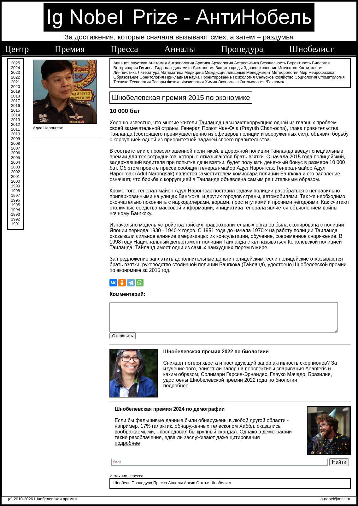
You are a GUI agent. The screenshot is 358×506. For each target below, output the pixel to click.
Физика (154, 81)
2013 (15, 119)
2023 (15, 71)
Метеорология (257, 71)
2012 (15, 123)
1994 (15, 209)
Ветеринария (122, 67)
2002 (15, 171)
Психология (214, 76)
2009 (15, 138)
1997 (15, 194)
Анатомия (154, 62)
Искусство (284, 67)
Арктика (199, 62)
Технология (121, 81)
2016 (15, 105)
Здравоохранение (257, 67)
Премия (70, 49)
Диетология (200, 67)
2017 (15, 100)
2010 (15, 133)
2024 (15, 67)
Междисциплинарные (197, 71)
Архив (186, 488)
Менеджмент (231, 71)
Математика (144, 71)
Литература (121, 71)
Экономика (209, 81)
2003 (15, 166)
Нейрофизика (293, 71)
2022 (15, 76)
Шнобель (118, 488)
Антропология (178, 62)
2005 (15, 157)
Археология (219, 62)
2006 (15, 152)
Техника (324, 76)
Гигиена (143, 67)
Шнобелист (311, 49)
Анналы (179, 49)
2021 (15, 81)
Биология (317, 62)
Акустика (135, 62)
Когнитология (307, 67)
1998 (15, 190)
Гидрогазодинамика (169, 67)
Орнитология (122, 76)
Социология (276, 76)
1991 (15, 223)
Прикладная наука (153, 76)
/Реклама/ (255, 81)
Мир (276, 71)
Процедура (242, 49)
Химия (191, 81)
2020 (15, 86)
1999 (15, 185)
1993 (15, 213)
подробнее (172, 391)
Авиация (118, 62)
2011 (15, 128)
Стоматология (302, 76)
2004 (15, 161)
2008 (15, 142)
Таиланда (206, 122)
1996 (15, 199)
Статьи (199, 488)
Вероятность (296, 62)
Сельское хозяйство (245, 76)
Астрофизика (243, 62)
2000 (15, 180)
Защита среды (225, 67)
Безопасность (270, 62)
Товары (139, 81)
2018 (15, 95)
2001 (15, 176)
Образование (320, 71)
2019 (15, 90)
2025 (15, 62)
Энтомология (232, 81)
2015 (15, 109)
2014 (15, 114)
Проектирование (186, 76)
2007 (15, 147)
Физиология (173, 81)
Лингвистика (333, 67)
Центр (17, 49)
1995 (15, 204)
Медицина (166, 71)
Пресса (124, 49)
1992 (15, 218)
